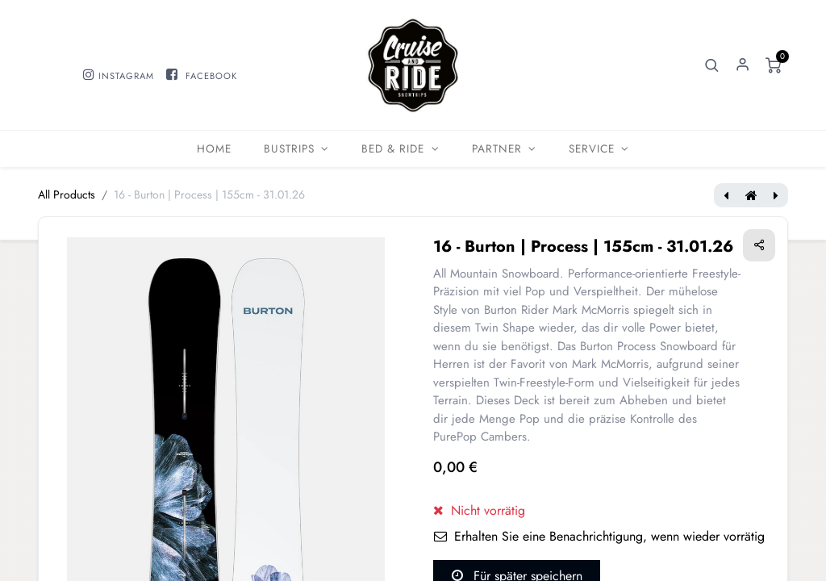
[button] (712, 65)
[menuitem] (214, 149)
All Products (66, 194)
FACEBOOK (211, 75)
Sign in (743, 65)
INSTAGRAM (126, 75)
